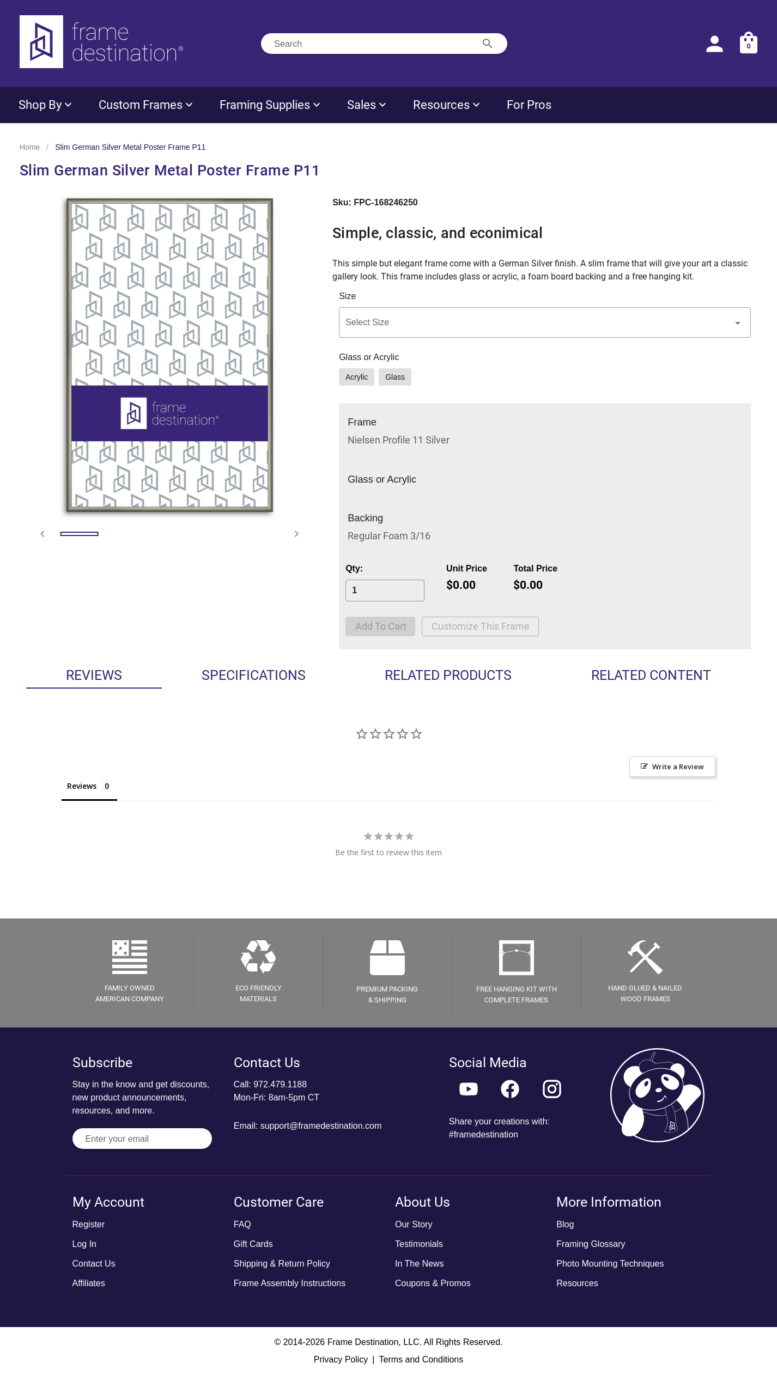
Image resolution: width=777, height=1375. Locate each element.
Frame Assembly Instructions (289, 1283)
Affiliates (88, 1283)
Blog (565, 1224)
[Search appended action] (487, 43)
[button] (545, 322)
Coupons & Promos (433, 1283)
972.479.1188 (280, 1084)
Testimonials (419, 1244)
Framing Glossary (590, 1244)
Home (30, 147)
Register (88, 1224)
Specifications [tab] (254, 675)
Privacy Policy (341, 1359)
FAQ (242, 1224)
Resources (577, 1283)
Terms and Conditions (421, 1359)
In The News (419, 1263)
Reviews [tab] (94, 675)
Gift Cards (253, 1244)
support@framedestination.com (321, 1125)
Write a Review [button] (678, 766)
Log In (84, 1244)
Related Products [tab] (448, 675)
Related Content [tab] (651, 675)
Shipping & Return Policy (282, 1263)
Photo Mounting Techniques (610, 1263)
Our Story (413, 1224)
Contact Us (94, 1263)
